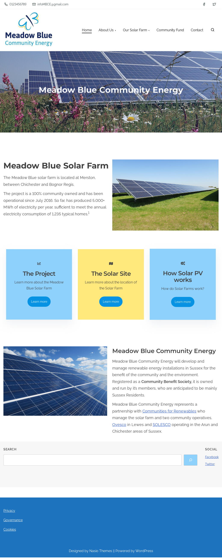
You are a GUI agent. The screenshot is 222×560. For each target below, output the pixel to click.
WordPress (144, 554)
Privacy (9, 514)
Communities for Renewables (169, 414)
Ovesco (119, 428)
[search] (213, 31)
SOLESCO (162, 428)
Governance (13, 523)
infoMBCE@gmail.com (50, 4)
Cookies (9, 533)
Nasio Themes (101, 554)
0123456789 (15, 4)
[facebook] (204, 4)
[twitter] (214, 4)
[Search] (190, 463)
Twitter (210, 467)
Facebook (212, 460)
